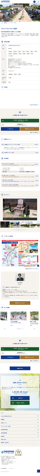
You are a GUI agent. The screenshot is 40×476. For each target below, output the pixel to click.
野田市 (13, 325)
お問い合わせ (10, 128)
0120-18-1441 (20, 391)
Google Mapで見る (33, 104)
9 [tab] (24, 229)
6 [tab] (20, 229)
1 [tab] (14, 229)
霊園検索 (5, 22)
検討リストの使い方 (34, 132)
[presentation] (4, 329)
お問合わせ (17, 398)
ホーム (2, 22)
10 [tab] (25, 229)
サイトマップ (11, 468)
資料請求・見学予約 (5, 442)
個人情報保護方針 (4, 468)
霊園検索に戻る (20, 368)
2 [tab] (15, 229)
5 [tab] (19, 229)
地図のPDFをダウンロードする (32, 268)
